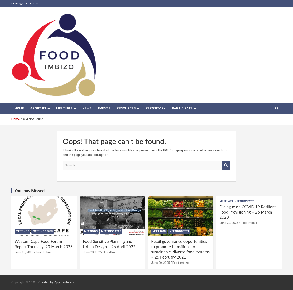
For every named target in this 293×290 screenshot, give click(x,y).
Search (226, 165)
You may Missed (29, 190)
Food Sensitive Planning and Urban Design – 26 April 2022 (109, 244)
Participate (182, 108)
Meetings (64, 108)
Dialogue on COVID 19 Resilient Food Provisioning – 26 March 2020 (248, 211)
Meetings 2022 (111, 231)
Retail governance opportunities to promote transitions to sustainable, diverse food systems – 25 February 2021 (180, 249)
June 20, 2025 (24, 252)
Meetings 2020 (244, 201)
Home (19, 108)
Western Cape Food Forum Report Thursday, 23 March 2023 (44, 244)
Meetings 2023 (43, 231)
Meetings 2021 (179, 231)
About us (38, 108)
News (87, 108)
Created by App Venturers (56, 282)
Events (104, 108)
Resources (126, 108)
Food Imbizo (44, 252)
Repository (156, 108)
